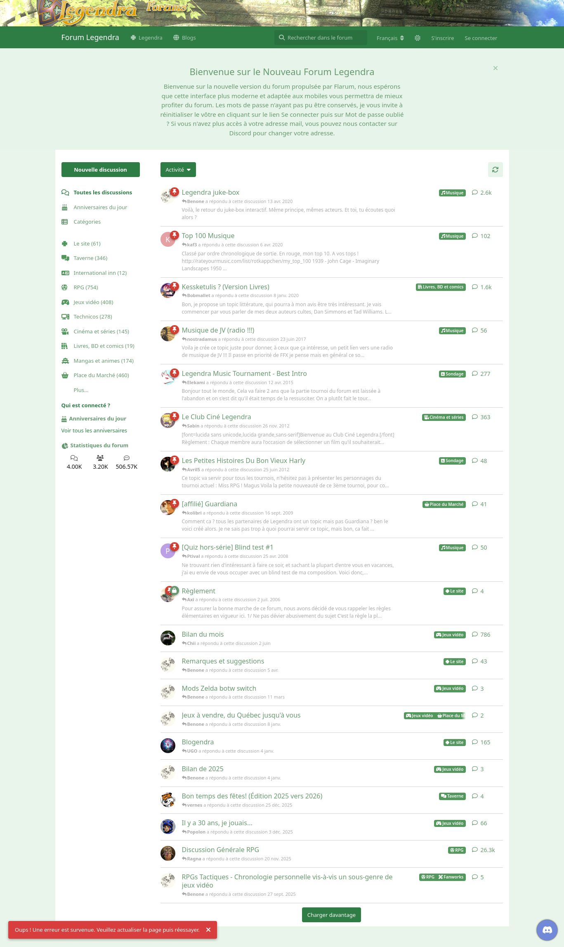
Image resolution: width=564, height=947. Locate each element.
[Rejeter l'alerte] (208, 930)
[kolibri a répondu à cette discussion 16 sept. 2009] (167, 507)
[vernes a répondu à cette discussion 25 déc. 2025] (167, 799)
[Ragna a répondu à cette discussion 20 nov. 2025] (167, 853)
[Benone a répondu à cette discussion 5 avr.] (167, 664)
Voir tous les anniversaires (94, 430)
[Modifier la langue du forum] (390, 38)
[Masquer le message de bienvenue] (495, 68)
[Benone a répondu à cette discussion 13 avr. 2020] (167, 196)
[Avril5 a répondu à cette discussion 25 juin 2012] (167, 464)
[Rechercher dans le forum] (320, 37)
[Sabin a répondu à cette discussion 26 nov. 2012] (167, 420)
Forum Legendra (90, 37)
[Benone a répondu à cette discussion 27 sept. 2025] (167, 880)
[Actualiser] (495, 169)
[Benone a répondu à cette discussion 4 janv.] (167, 772)
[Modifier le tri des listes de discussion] (178, 169)
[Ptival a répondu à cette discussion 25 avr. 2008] (167, 550)
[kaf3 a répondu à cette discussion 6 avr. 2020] (167, 239)
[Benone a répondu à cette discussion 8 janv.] (167, 718)
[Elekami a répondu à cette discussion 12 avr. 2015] (167, 377)
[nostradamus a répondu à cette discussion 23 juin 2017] (167, 333)
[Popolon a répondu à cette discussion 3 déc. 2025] (167, 826)
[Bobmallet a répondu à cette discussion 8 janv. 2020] (167, 290)
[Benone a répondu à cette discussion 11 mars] (167, 692)
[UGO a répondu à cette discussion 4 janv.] (167, 745)
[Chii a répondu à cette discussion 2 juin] (167, 638)
